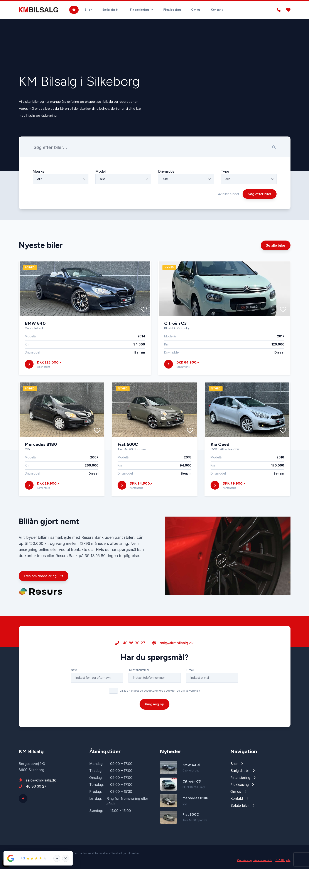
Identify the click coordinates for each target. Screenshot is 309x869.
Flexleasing (172, 9)
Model (100, 173)
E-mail (190, 671)
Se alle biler (275, 247)
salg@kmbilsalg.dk (173, 644)
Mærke (38, 173)
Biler (88, 9)
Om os (195, 9)
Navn (74, 671)
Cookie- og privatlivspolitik (254, 860)
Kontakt (217, 9)
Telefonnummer (138, 671)
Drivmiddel (166, 173)
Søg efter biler (259, 196)
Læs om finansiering (43, 577)
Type (225, 173)
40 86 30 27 (130, 644)
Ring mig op (154, 706)
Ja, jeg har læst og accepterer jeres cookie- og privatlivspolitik (160, 692)
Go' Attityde (282, 860)
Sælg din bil (111, 9)
